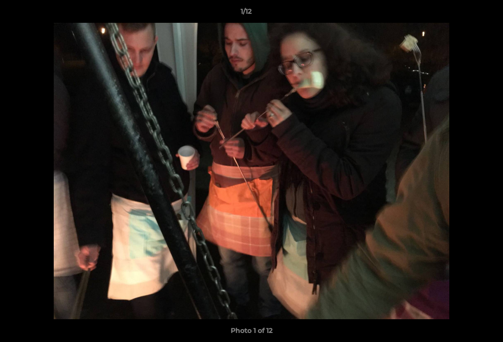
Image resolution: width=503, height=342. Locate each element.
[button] (463, 14)
